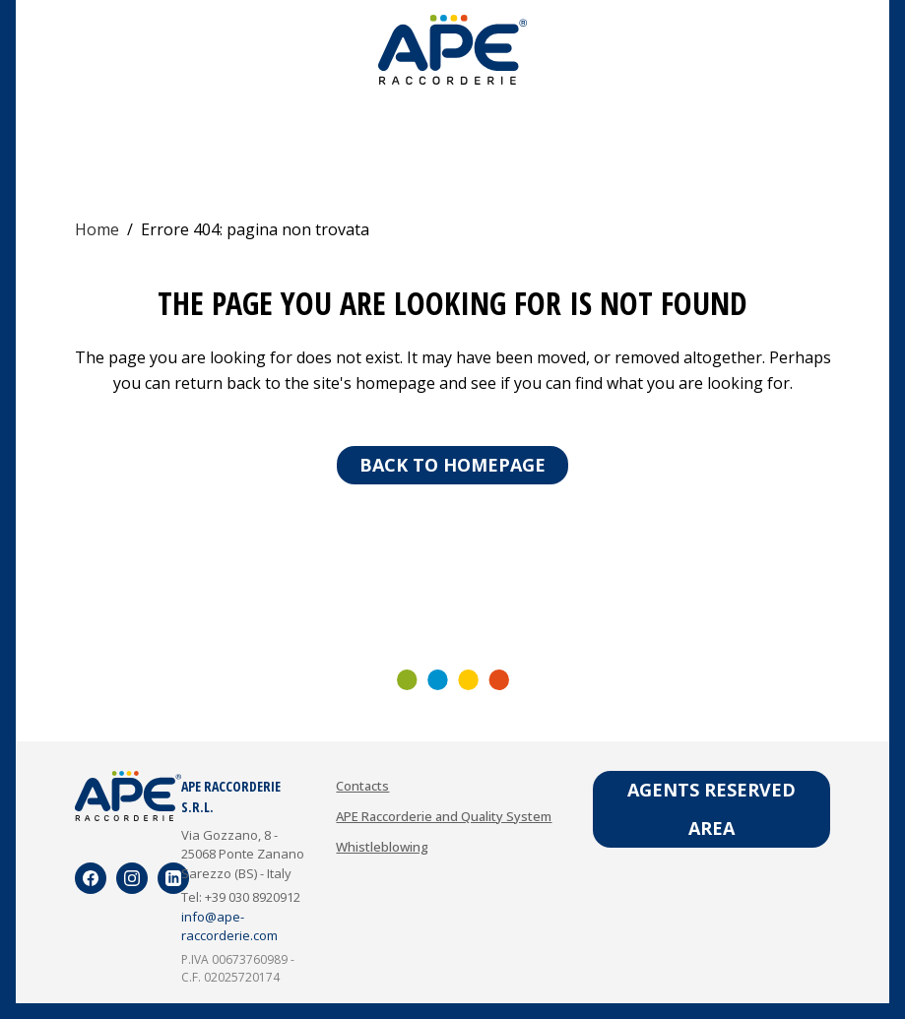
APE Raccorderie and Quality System (443, 819)
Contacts (362, 788)
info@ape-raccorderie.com (229, 929)
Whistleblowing (382, 850)
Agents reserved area (711, 812)
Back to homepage (452, 465)
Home (97, 229)
